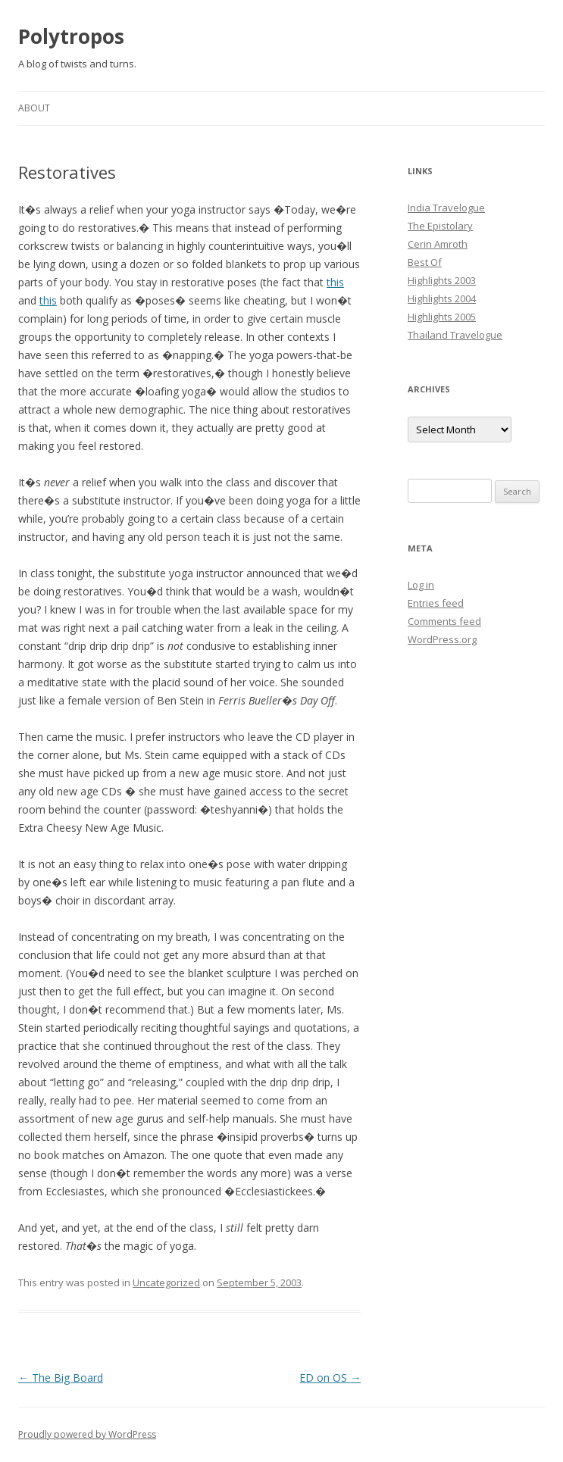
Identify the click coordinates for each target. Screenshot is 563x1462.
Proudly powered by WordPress (87, 1434)
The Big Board (60, 1377)
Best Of (425, 262)
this (335, 282)
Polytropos (71, 36)
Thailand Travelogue (455, 335)
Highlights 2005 (442, 316)
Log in (421, 585)
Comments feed (444, 621)
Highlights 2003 (442, 280)
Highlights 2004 (442, 298)
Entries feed (436, 603)
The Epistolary (440, 226)
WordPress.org (442, 639)
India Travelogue (446, 207)
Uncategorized (166, 1282)
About (34, 108)
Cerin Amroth (438, 244)
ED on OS (330, 1377)
